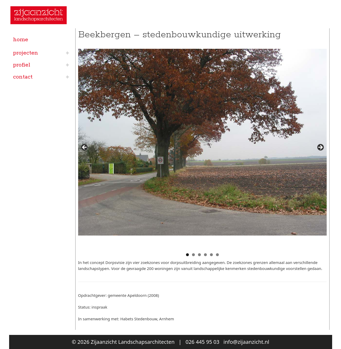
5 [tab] (211, 254)
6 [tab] (217, 254)
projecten (25, 53)
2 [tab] (193, 254)
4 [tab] (205, 254)
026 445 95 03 (202, 341)
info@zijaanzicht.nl (246, 341)
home (20, 39)
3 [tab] (199, 254)
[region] (202, 149)
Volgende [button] (320, 148)
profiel (21, 65)
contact (23, 77)
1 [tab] (187, 254)
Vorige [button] (85, 148)
